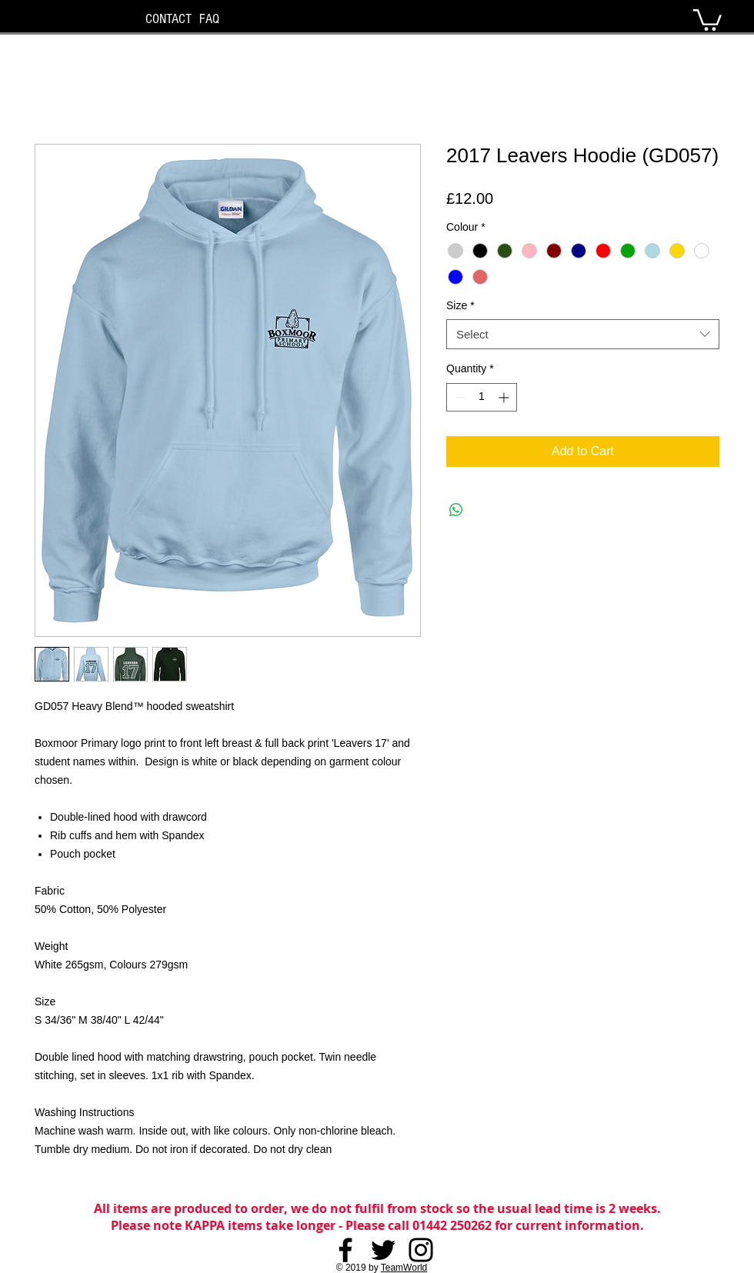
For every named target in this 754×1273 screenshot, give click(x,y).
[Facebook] (345, 1250)
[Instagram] (421, 1250)
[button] (707, 19)
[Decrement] (458, 397)
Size (460, 305)
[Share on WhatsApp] (456, 510)
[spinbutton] (481, 397)
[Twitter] (383, 1250)
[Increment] (505, 397)
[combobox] (582, 334)
